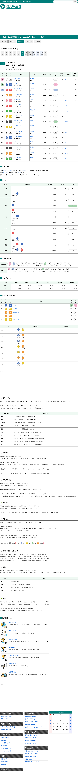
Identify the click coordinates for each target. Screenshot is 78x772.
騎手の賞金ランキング (30, 743)
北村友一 (32, 99)
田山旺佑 (32, 78)
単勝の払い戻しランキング (31, 751)
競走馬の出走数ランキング (31, 721)
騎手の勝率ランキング (30, 737)
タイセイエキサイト (18, 136)
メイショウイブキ (18, 115)
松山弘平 (32, 83)
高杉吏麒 (32, 125)
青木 (66, 137)
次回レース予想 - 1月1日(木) (8, 727)
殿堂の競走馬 (4, 759)
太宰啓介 (32, 94)
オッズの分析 (4, 745)
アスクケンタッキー (18, 78)
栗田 (66, 148)
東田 (66, 84)
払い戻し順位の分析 (6, 748)
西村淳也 (32, 152)
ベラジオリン (17, 110)
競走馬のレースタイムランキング (33, 727)
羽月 (66, 142)
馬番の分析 (3, 740)
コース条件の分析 (5, 743)
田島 (66, 153)
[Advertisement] (39, 21)
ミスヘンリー (17, 141)
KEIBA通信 (3, 1)
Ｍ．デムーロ (33, 104)
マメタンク (16, 83)
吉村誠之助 (32, 110)
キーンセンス (17, 99)
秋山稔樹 (32, 131)
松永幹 (67, 100)
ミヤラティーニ (17, 125)
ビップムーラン (17, 152)
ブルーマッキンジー (18, 88)
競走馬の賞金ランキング (31, 724)
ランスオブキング (18, 94)
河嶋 (66, 121)
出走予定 (19, 1)
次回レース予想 (11, 1)
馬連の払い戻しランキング (31, 753)
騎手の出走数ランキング (31, 740)
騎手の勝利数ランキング (31, 735)
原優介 (31, 120)
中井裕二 (32, 157)
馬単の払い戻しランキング (31, 756)
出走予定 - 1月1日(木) (6, 729)
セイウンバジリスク (18, 131)
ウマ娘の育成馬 (4, 761)
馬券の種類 (3, 764)
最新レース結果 (27, 1)
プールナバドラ (17, 157)
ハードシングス (17, 104)
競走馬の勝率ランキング (31, 719)
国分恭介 (32, 136)
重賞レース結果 (4, 719)
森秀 (66, 158)
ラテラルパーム (17, 147)
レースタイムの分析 (6, 751)
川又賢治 (32, 88)
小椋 (66, 111)
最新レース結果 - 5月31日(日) (8, 716)
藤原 (66, 79)
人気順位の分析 (4, 737)
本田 (66, 95)
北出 (66, 132)
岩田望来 (32, 147)
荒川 (66, 116)
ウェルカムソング (18, 120)
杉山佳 (67, 90)
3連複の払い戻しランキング (32, 759)
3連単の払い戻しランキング (32, 761)
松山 (19, 172)
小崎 (66, 105)
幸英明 (31, 141)
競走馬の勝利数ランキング (31, 716)
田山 (24, 170)
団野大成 (32, 115)
